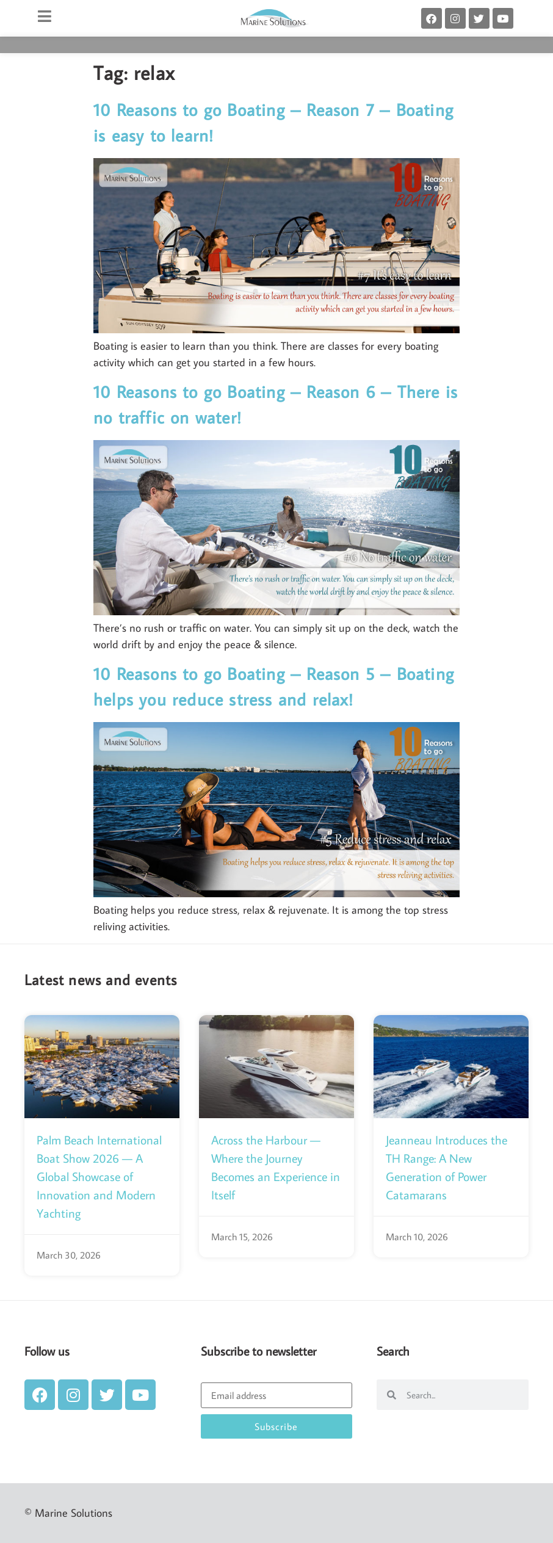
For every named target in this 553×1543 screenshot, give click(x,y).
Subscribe (276, 1426)
